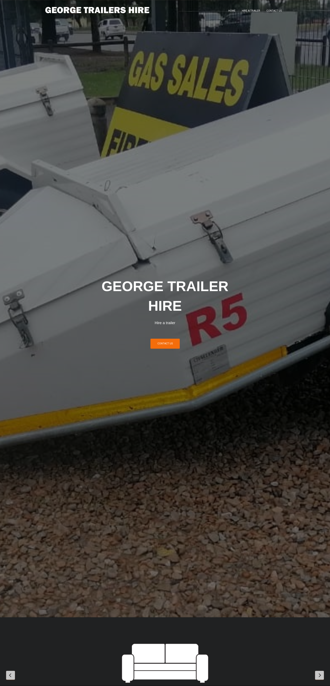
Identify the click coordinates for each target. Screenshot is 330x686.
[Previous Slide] (10, 675)
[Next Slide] (319, 675)
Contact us (165, 343)
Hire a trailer (251, 10)
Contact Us (274, 10)
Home (232, 10)
